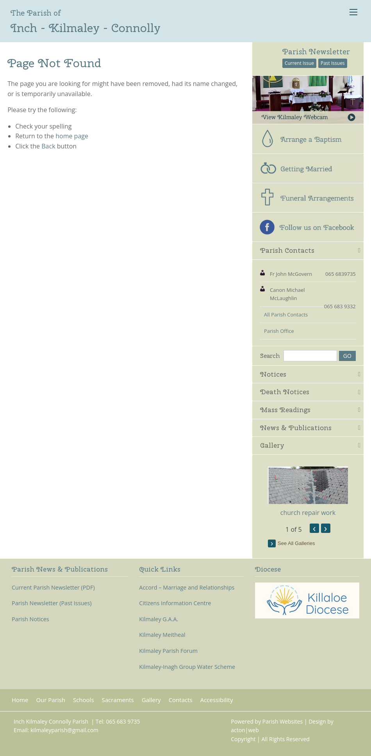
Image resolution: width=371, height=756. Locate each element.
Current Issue (299, 63)
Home (20, 700)
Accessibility (216, 700)
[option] (308, 491)
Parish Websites (282, 721)
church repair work (307, 512)
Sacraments (118, 700)
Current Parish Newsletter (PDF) (53, 587)
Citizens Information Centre (175, 603)
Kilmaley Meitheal (162, 635)
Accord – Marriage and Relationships (186, 587)
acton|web (245, 730)
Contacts (181, 700)
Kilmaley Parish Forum (168, 651)
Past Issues (333, 63)
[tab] (308, 251)
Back (48, 146)
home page (71, 136)
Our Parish (50, 700)
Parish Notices (30, 619)
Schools (83, 700)
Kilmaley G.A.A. (158, 619)
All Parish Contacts (286, 314)
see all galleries (296, 543)
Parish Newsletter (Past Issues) (52, 603)
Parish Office (279, 330)
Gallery (151, 700)
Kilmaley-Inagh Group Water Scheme (187, 667)
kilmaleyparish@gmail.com (64, 730)
